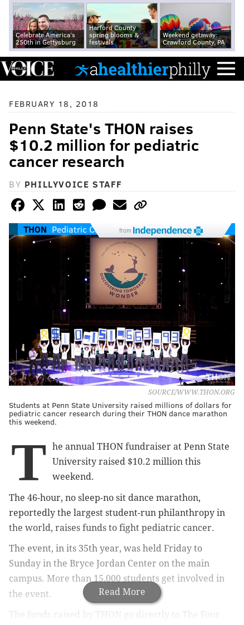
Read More (122, 592)
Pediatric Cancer (84, 229)
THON (35, 229)
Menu (226, 68)
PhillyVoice (27, 68)
